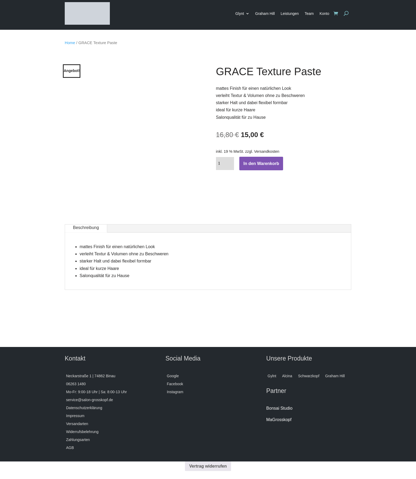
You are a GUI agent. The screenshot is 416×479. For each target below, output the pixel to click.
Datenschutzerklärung (84, 408)
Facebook (175, 384)
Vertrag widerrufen (208, 466)
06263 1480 (76, 384)
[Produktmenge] (225, 163)
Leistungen (290, 13)
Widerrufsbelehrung (82, 432)
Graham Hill (265, 13)
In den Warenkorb (261, 163)
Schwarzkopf (308, 376)
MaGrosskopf (279, 419)
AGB (70, 448)
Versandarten (77, 424)
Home (70, 43)
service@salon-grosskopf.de (89, 400)
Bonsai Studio (279, 408)
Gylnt (272, 376)
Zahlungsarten (78, 440)
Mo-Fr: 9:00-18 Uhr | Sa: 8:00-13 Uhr (96, 392)
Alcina (287, 376)
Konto (324, 13)
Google (173, 376)
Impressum (75, 416)
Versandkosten (266, 151)
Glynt (239, 13)
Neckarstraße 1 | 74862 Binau (90, 376)
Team (309, 13)
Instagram (175, 392)
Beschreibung (86, 227)
